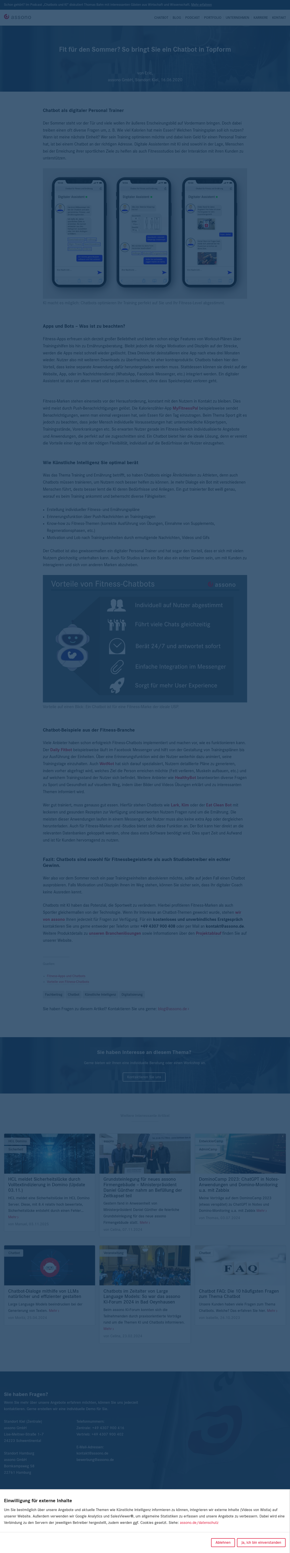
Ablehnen (223, 1543)
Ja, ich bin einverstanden (261, 1543)
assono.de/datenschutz (199, 1523)
